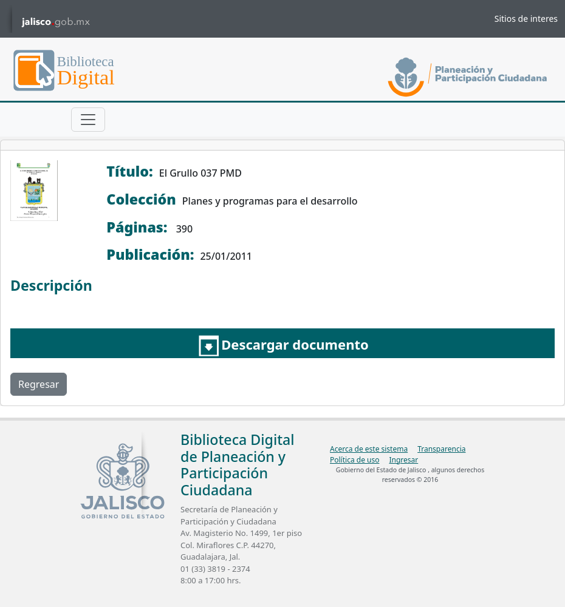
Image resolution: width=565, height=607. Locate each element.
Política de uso (354, 460)
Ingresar (403, 460)
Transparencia (441, 449)
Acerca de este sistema (369, 449)
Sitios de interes (526, 18)
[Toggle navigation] (88, 119)
